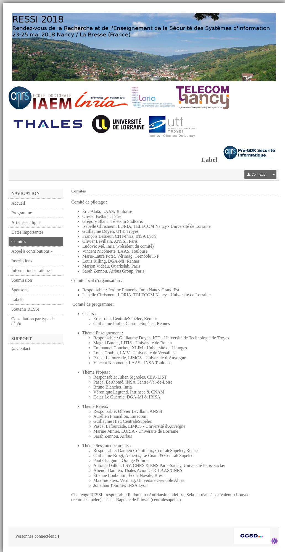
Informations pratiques (31, 270)
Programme (21, 212)
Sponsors (19, 289)
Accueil (18, 203)
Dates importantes (27, 232)
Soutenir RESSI (25, 309)
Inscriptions (21, 260)
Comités (18, 241)
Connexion (257, 174)
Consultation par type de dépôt (33, 321)
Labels (17, 299)
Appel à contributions (32, 251)
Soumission (21, 280)
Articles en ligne (26, 222)
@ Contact (20, 348)
